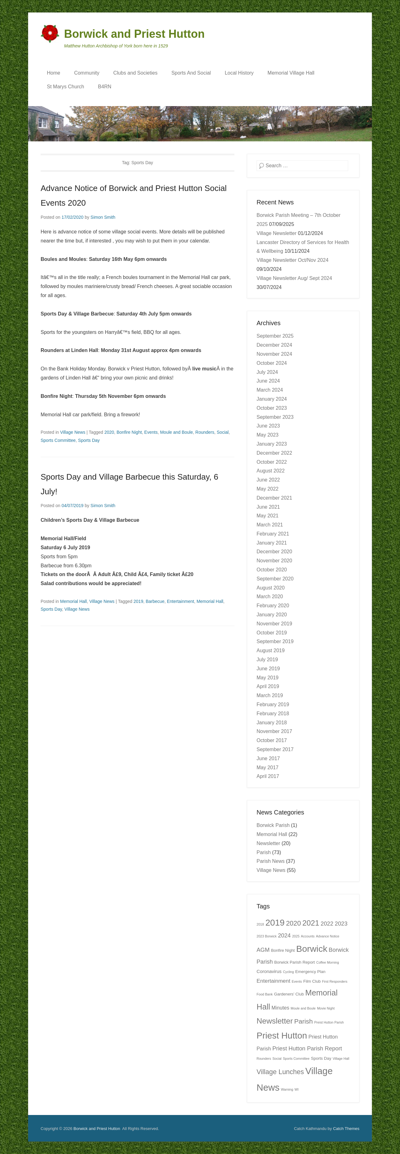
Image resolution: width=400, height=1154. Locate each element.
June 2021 (268, 507)
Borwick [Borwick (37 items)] (312, 949)
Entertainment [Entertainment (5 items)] (273, 981)
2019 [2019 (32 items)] (275, 922)
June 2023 (268, 425)
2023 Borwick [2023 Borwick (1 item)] (267, 936)
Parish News (271, 861)
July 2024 (267, 372)
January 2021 (272, 542)
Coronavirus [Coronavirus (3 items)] (269, 971)
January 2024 (272, 399)
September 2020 (275, 578)
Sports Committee (58, 440)
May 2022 (267, 488)
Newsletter (268, 843)
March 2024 (270, 390)
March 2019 (270, 695)
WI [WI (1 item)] (297, 1089)
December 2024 (274, 345)
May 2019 (267, 677)
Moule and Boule (176, 432)
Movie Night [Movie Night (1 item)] (325, 1008)
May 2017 (267, 767)
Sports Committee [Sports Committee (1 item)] (296, 1058)
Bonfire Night (129, 432)
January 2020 (272, 614)
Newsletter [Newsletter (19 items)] (275, 1021)
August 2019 (271, 650)
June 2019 (268, 668)
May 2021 (267, 515)
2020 (109, 432)
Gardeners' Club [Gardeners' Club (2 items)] (289, 994)
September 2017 (275, 749)
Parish (264, 852)
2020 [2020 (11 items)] (293, 923)
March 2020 (270, 596)
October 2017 (272, 740)
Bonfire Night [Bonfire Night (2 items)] (283, 950)
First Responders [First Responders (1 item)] (334, 981)
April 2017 (268, 776)
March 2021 (270, 524)
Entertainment (180, 601)
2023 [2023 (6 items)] (341, 923)
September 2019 (275, 641)
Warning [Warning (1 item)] (287, 1089)
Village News (72, 432)
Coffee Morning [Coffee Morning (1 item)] (327, 962)
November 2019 (274, 623)
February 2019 (273, 704)
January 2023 (272, 444)
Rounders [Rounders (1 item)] (264, 1058)
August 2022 (271, 470)
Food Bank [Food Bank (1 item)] (265, 994)
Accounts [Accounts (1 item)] (308, 936)
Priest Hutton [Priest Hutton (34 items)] (282, 1035)
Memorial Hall (73, 601)
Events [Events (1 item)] (297, 981)
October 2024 (272, 363)
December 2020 (274, 551)
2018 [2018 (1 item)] (260, 924)
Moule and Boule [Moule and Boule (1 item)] (303, 1008)
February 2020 (273, 605)
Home (53, 73)
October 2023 (272, 408)
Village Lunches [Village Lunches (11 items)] (280, 1072)
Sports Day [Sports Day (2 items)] (321, 1058)
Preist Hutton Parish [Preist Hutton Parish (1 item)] (329, 1022)
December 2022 (274, 453)
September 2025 (275, 336)
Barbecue (155, 601)
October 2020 (272, 569)
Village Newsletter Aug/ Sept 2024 (294, 278)
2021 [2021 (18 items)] (310, 923)
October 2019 (272, 632)
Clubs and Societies (135, 73)
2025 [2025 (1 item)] (296, 936)
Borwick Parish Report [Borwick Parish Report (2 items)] (294, 962)
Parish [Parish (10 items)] (303, 1021)
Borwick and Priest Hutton (134, 33)
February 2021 (273, 533)
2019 (138, 601)
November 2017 (274, 731)
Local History (239, 73)
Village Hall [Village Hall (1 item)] (340, 1058)
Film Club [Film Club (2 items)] (312, 981)
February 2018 (273, 713)
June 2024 (268, 381)
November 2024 (274, 354)
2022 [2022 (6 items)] (327, 923)
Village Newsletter (277, 233)
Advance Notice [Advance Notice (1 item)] (327, 936)
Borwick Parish (273, 825)
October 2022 (272, 462)
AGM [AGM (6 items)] (263, 949)
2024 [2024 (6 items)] (284, 935)
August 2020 (271, 587)
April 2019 (268, 686)
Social (223, 432)
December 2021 (274, 498)
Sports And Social (191, 73)
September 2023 (275, 417)
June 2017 (268, 758)
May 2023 (267, 435)
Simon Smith (103, 217)
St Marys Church (65, 86)
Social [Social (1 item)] (277, 1058)
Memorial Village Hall (291, 73)
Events (151, 432)
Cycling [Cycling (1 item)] (288, 972)
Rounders (204, 432)
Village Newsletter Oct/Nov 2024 (292, 260)
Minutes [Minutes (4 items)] (280, 1007)
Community (86, 73)
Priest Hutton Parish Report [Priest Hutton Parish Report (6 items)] (307, 1048)
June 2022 (268, 479)
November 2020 (274, 560)
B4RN (105, 86)
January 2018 (272, 722)
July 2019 (267, 659)
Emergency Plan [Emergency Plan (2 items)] (310, 971)
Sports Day (89, 440)
